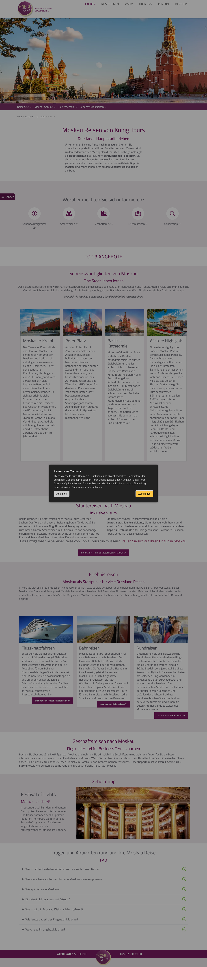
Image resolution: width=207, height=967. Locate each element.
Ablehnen (61, 493)
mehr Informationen (91, 487)
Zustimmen (144, 493)
